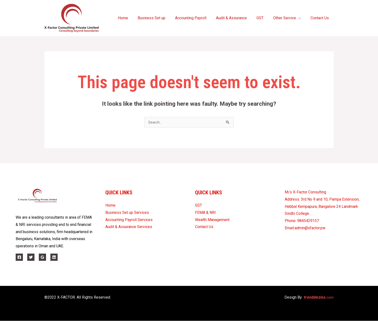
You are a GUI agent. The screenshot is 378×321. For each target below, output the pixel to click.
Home (135, 18)
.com (319, 297)
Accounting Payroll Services (129, 220)
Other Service (287, 18)
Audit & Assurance (238, 18)
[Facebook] (19, 257)
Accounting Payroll (199, 18)
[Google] (42, 257)
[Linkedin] (54, 257)
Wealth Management (212, 220)
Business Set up (162, 18)
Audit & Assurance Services (128, 227)
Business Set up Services (127, 212)
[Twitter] (30, 257)
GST (264, 18)
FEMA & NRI (205, 212)
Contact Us (320, 18)
